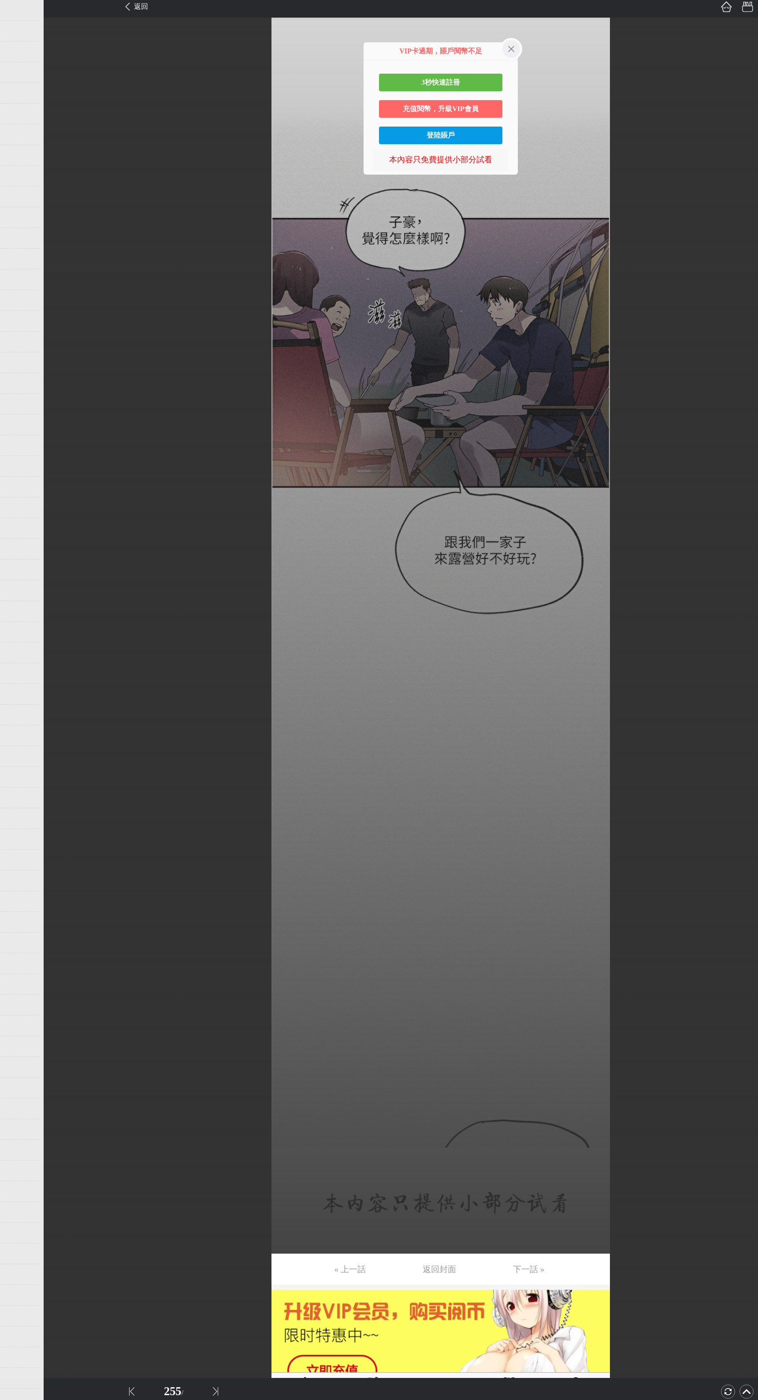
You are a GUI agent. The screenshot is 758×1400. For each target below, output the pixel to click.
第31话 (21, 631)
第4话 (19, 72)
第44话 (21, 901)
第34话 (21, 694)
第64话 (21, 1315)
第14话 (21, 279)
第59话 (21, 1212)
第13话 (21, 258)
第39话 (21, 797)
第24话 (21, 486)
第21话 (21, 424)
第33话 (21, 673)
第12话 (21, 238)
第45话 (21, 922)
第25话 (21, 507)
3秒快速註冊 (440, 82)
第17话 (21, 341)
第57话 (21, 1170)
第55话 (21, 1129)
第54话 (21, 1108)
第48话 (21, 984)
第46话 (21, 942)
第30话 (21, 611)
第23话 (21, 466)
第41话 (21, 839)
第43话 (21, 880)
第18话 (21, 362)
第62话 (21, 1274)
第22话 (21, 445)
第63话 (21, 1295)
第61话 (21, 1253)
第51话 (21, 1046)
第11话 (20, 217)
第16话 (21, 321)
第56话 (21, 1150)
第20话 (21, 403)
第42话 (21, 859)
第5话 (19, 93)
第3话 (19, 51)
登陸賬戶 (441, 135)
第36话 (21, 735)
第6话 (19, 113)
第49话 (21, 1005)
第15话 (21, 300)
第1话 (19, 10)
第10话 (21, 196)
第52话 (21, 1067)
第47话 (21, 963)
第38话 (21, 777)
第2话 (19, 30)
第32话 (21, 652)
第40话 (21, 818)
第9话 (19, 176)
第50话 (21, 1025)
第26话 (21, 528)
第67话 (21, 1378)
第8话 (19, 155)
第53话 (21, 1087)
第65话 (21, 1336)
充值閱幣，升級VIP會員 (441, 108)
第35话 (21, 714)
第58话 (21, 1191)
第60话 (21, 1232)
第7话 (19, 134)
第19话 (21, 383)
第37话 (21, 756)
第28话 (21, 569)
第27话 (21, 549)
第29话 (21, 590)
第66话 (21, 1357)
